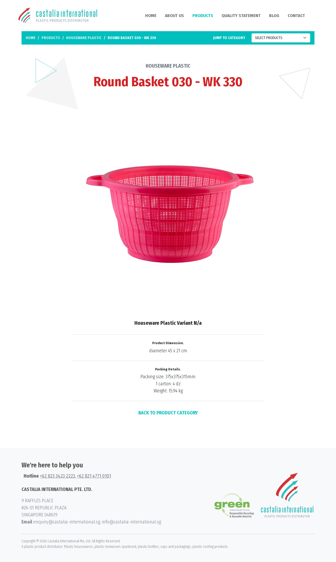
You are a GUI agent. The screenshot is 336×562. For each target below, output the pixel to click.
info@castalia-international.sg (131, 522)
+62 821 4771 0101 (94, 476)
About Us (174, 15)
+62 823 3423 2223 (57, 476)
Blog (274, 15)
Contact (296, 15)
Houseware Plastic (84, 38)
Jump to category (229, 38)
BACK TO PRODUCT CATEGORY (168, 413)
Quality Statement (241, 15)
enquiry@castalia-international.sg (66, 522)
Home (150, 15)
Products (202, 15)
